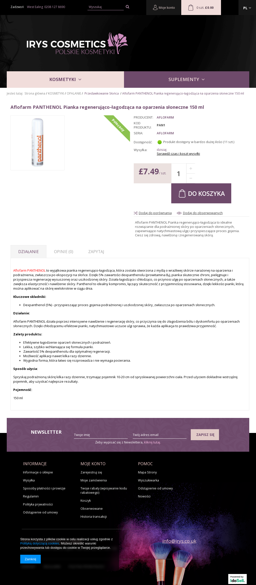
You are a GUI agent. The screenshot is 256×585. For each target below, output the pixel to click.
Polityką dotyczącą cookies (39, 543)
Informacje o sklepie (38, 472)
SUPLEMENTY (183, 79)
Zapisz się (205, 434)
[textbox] (106, 7)
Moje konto (163, 7)
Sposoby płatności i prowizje (44, 488)
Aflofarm (165, 133)
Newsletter (46, 432)
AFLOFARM (165, 117)
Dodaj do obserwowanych (203, 213)
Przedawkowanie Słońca (102, 93)
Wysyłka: (140, 150)
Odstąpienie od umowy (40, 512)
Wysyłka (29, 480)
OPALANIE (74, 93)
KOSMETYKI (62, 79)
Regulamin (31, 496)
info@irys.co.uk (179, 541)
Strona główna (34, 93)
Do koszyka (201, 193)
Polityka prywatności (38, 504)
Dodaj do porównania (155, 213)
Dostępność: (143, 142)
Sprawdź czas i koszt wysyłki (178, 154)
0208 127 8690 (54, 7)
